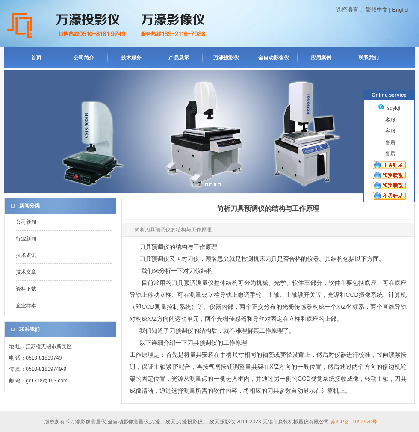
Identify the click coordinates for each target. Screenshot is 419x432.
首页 (36, 58)
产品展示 (178, 58)
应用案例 (321, 58)
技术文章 (26, 272)
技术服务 (131, 58)
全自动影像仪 (273, 58)
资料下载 (26, 289)
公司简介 (84, 58)
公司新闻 (26, 222)
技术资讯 (26, 255)
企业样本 (26, 305)
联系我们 (368, 58)
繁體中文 (377, 9)
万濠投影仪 (226, 58)
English (401, 9)
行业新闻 (26, 239)
